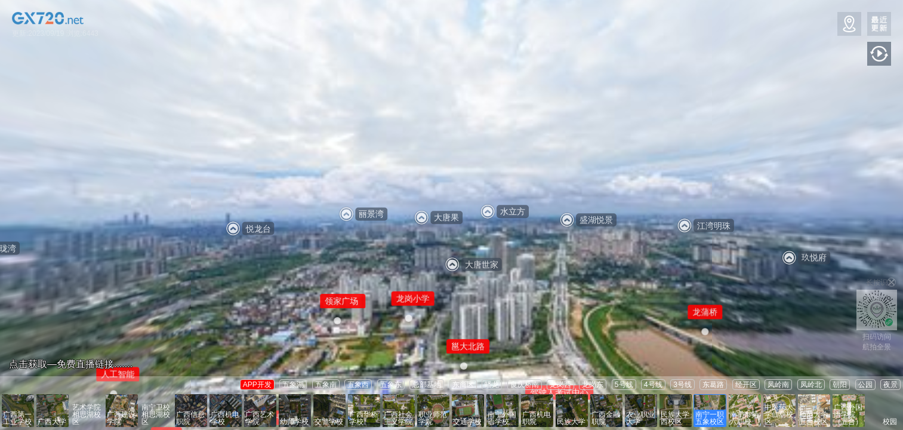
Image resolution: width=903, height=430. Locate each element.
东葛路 (713, 384)
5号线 (624, 384)
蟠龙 (492, 384)
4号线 (653, 384)
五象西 (358, 384)
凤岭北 (811, 384)
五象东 (391, 384)
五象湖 (293, 384)
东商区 (463, 384)
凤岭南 (778, 384)
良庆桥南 (524, 384)
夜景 (890, 384)
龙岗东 (592, 384)
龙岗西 (560, 384)
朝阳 (840, 384)
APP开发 (257, 384)
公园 (865, 384)
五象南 (326, 384)
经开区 (746, 384)
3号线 (682, 384)
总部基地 (426, 384)
